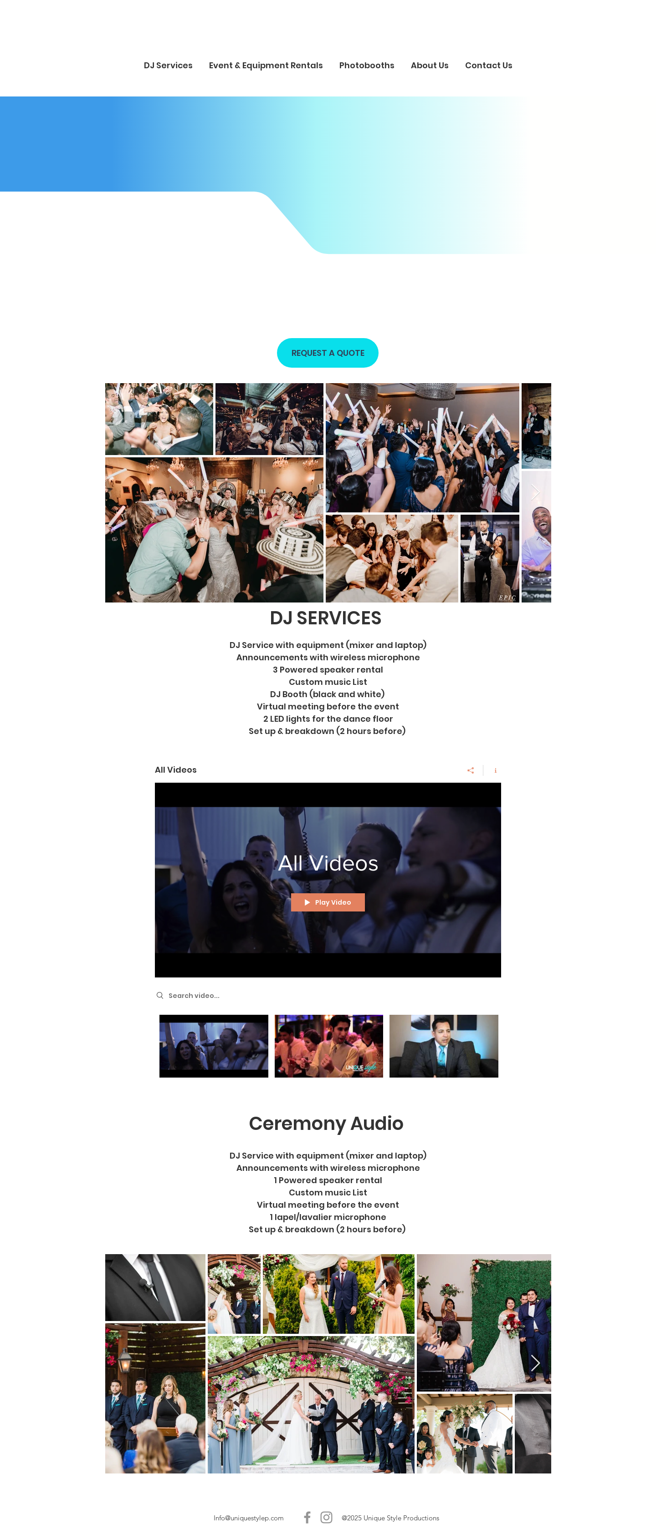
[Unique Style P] (307, 1517)
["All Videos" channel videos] (328, 1048)
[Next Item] (535, 492)
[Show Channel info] (492, 770)
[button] (168, 61)
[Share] (470, 770)
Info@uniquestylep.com (249, 1518)
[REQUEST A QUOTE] (328, 353)
